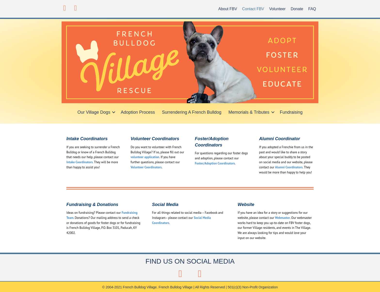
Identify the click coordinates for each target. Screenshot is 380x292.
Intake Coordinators (79, 162)
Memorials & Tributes (248, 112)
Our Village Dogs (93, 112)
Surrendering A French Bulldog (191, 112)
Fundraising (291, 112)
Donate (297, 9)
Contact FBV (253, 9)
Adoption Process (138, 112)
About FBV (227, 9)
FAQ (312, 9)
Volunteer (277, 9)
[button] (65, 8)
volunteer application (145, 157)
